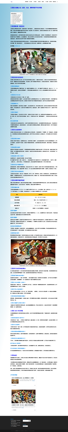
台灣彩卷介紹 (17, 46)
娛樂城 (23, 9)
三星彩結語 (14, 23)
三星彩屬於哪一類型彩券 (16, 15)
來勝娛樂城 (20, 9)
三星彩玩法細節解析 (15, 17)
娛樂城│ (17, 430)
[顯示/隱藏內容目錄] (21, 13)
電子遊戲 (35, 1)
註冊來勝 (50, 1)
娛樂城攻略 (54, 1)
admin (12, 9)
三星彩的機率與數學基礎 (16, 19)
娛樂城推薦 (26, 1)
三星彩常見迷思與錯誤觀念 (17, 20)
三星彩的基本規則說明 (16, 16)
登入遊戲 (47, 1)
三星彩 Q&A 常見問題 (16, 21)
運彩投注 (39, 1)
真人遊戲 (30, 1)
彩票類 (43, 1)
